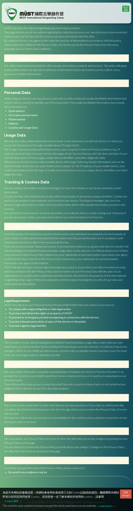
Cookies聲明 (11, 501)
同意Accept (125, 494)
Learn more (105, 505)
